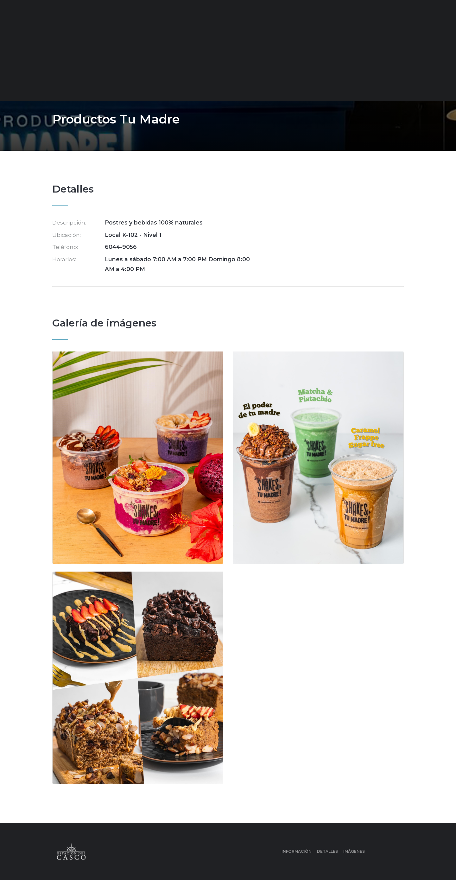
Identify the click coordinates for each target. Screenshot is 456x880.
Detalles (327, 851)
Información (297, 851)
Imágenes (354, 851)
